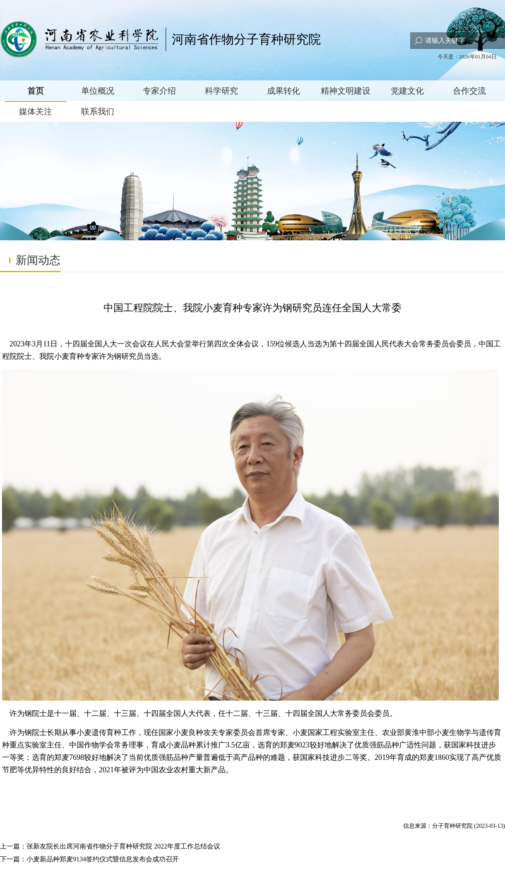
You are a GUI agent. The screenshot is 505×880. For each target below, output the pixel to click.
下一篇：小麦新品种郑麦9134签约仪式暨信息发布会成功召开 (89, 859)
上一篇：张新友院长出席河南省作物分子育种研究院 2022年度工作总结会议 (110, 846)
